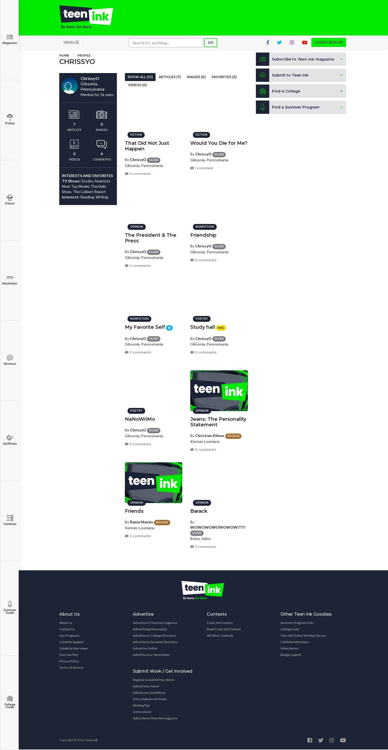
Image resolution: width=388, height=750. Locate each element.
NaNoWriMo (140, 419)
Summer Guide (9, 608)
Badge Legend (290, 655)
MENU (71, 43)
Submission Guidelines (149, 693)
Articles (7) (170, 77)
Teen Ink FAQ (68, 655)
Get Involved (142, 712)
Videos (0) (137, 85)
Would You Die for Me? (218, 143)
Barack (198, 511)
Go (210, 43)
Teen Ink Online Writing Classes (303, 636)
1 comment (201, 168)
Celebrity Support (71, 642)
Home (64, 56)
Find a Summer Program (288, 107)
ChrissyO (138, 159)
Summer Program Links (297, 623)
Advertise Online (145, 649)
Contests (9, 520)
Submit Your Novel (146, 687)
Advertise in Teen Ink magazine (155, 623)
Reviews (9, 360)
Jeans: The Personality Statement (218, 421)
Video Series (289, 649)
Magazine (9, 39)
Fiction (9, 199)
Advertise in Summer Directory (155, 642)
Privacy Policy (69, 662)
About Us (65, 623)
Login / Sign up (329, 43)
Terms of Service (71, 668)
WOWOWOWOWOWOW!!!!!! (218, 527)
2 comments (138, 265)
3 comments (203, 449)
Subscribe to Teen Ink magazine (155, 719)
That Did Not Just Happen (147, 145)
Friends (134, 511)
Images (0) (196, 77)
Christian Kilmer (209, 435)
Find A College (278, 91)
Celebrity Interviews (73, 649)
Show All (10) (140, 77)
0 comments (138, 173)
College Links (289, 630)
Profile (84, 56)
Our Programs (69, 636)
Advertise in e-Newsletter (151, 655)
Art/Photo (9, 440)
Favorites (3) (224, 77)
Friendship (203, 235)
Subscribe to (295, 59)
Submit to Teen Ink (282, 75)
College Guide (9, 702)
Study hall (202, 327)
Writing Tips (141, 706)
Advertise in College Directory (154, 636)
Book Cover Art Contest (224, 630)
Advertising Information (150, 630)
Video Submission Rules (150, 699)
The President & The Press (150, 237)
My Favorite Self (145, 327)
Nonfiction (9, 279)
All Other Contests (220, 636)
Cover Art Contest (220, 623)
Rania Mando (141, 521)
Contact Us (67, 630)
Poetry (9, 119)
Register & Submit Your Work (153, 680)
